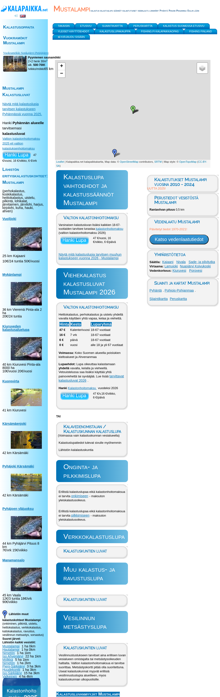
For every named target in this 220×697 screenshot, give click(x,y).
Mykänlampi (12, 274)
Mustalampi (11, 646)
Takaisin (64, 25)
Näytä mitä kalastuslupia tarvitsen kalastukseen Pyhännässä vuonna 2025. (22, 109)
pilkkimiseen (80, 515)
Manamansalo (13, 560)
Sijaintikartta (158, 299)
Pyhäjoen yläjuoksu (18, 509)
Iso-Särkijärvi (12, 673)
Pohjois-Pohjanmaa (179, 290)
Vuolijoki (9, 219)
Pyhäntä (155, 290)
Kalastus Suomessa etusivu (183, 25)
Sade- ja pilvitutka (202, 262)
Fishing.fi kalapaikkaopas (160, 31)
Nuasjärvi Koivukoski (195, 266)
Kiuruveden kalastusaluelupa (15, 328)
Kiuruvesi (179, 270)
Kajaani (167, 262)
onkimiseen (79, 496)
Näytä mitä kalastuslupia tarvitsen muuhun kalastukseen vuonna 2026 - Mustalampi (90, 256)
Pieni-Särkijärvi (13, 666)
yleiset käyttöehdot (73, 31)
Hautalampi (10, 649)
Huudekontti (11, 670)
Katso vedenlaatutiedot (179, 239)
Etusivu (86, 25)
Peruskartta (178, 299)
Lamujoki (171, 266)
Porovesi (195, 270)
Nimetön (8, 653)
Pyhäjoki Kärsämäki (18, 466)
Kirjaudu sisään (71, 36)
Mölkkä (7, 660)
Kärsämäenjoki (14, 424)
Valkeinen (9, 676)
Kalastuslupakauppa (115, 31)
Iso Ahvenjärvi (12, 656)
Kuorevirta (10, 381)
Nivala (181, 262)
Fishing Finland (200, 31)
